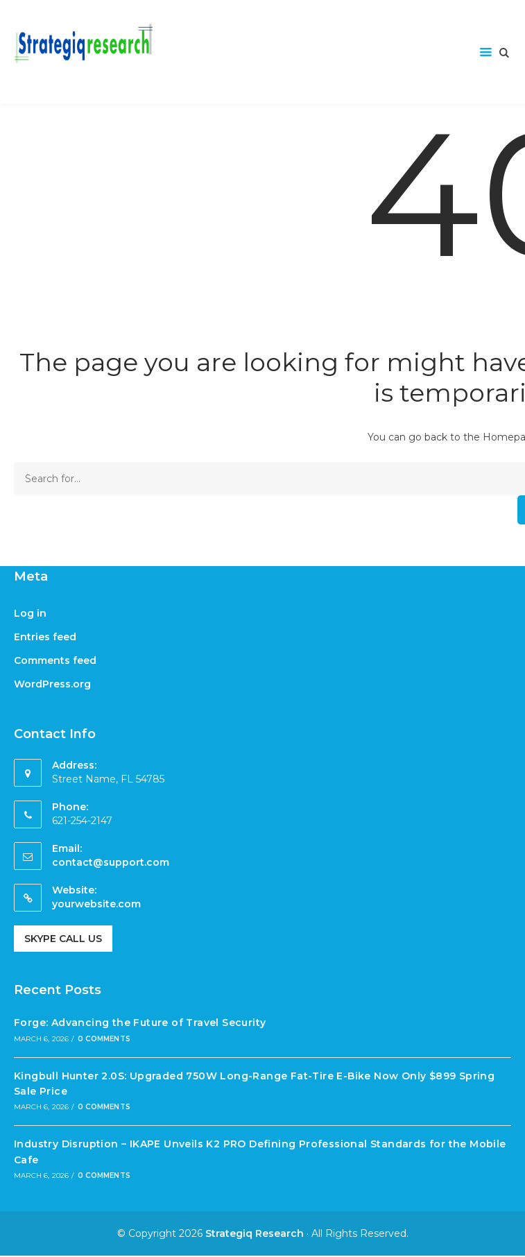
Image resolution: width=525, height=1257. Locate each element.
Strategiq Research (254, 1233)
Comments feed (55, 660)
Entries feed (45, 637)
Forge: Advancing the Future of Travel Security (140, 1022)
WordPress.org (52, 684)
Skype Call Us (63, 938)
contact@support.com (110, 862)
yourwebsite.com (96, 904)
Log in (30, 613)
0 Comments (104, 1038)
